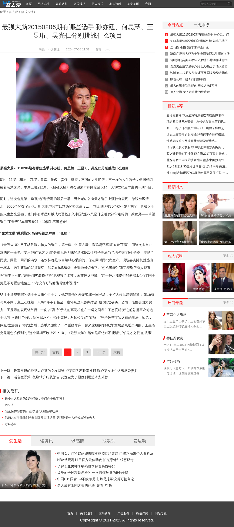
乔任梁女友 (174, 338)
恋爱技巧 (80, 4)
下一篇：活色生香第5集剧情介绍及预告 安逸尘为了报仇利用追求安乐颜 (54, 377)
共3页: (40, 352)
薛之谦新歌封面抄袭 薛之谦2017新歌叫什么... (197, 153)
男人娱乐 (97, 4)
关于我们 (86, 513)
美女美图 (133, 4)
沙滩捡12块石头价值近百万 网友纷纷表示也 (199, 72)
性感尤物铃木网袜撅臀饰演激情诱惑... (192, 141)
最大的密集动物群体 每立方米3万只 (193, 85)
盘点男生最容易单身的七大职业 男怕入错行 (199, 66)
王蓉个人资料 (176, 315)
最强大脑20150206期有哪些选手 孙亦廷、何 (199, 34)
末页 (116, 352)
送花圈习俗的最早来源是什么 (189, 47)
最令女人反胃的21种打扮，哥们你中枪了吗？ (35, 398)
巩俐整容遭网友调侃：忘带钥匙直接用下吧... (196, 121)
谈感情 (77, 440)
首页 (29, 4)
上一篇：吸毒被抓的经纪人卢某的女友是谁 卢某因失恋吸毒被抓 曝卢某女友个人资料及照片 (69, 371)
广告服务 (123, 513)
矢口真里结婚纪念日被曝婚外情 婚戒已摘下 (199, 41)
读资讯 (46, 440)
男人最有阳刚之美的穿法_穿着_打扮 (84, 485)
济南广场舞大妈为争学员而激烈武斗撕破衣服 (200, 53)
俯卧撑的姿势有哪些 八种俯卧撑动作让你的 (199, 60)
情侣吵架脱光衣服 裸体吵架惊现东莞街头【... (197, 147)
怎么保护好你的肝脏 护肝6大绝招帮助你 (31, 411)
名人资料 (115, 4)
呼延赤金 (11, 424)
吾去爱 (13, 12)
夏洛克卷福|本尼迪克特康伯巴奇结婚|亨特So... (197, 115)
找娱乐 (108, 440)
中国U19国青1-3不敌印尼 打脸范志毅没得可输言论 (95, 479)
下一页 (101, 352)
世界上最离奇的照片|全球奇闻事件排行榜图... (196, 134)
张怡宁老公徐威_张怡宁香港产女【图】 (25, 485)
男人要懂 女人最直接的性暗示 (190, 92)
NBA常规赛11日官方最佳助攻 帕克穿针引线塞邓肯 (95, 460)
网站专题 (161, 513)
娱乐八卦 (62, 4)
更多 (226, 255)
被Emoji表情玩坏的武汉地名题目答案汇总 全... (197, 172)
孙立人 (9, 405)
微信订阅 (142, 513)
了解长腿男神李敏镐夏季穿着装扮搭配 (86, 466)
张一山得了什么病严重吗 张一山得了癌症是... (197, 128)
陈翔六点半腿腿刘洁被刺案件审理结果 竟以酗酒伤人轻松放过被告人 (50, 417)
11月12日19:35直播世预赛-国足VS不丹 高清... (197, 166)
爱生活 (15, 440)
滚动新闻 (105, 513)
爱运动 (139, 440)
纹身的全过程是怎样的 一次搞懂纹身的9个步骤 (92, 472)
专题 (148, 4)
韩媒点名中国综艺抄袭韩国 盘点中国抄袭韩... (197, 160)
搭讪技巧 (173, 361)
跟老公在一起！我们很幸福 (188, 79)
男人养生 (44, 4)
